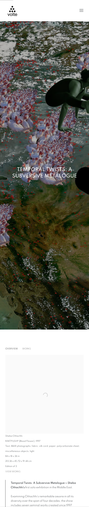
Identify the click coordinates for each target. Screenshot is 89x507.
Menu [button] (81, 10)
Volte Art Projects (14, 11)
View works (12, 471)
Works (26, 349)
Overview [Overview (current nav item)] (11, 349)
